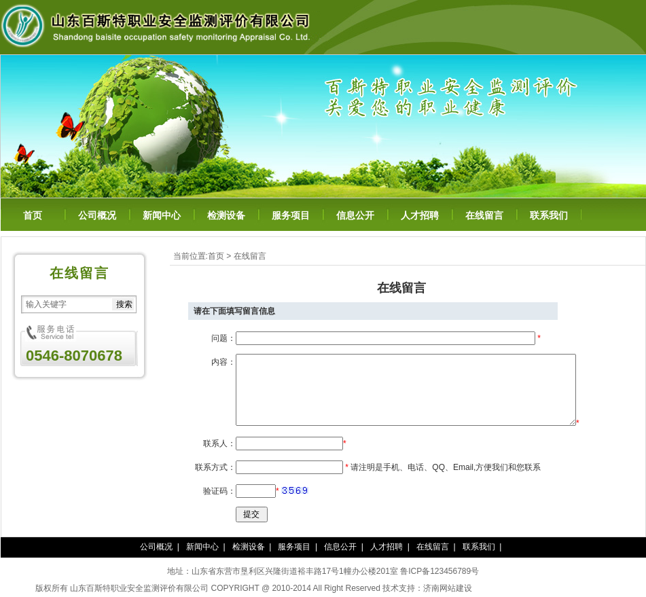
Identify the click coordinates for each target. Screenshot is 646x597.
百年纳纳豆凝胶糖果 (574, 588)
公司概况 (97, 216)
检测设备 (226, 216)
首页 (32, 216)
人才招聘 (420, 216)
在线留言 (484, 216)
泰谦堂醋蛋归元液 (504, 588)
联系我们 (549, 216)
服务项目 (291, 216)
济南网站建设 (447, 588)
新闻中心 (162, 216)
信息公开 (355, 216)
